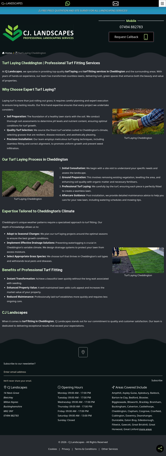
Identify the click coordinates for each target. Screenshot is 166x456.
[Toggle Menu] (162, 3)
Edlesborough (146, 420)
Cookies (52, 449)
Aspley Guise (130, 392)
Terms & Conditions (86, 449)
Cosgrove (144, 411)
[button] (83, 352)
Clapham (133, 411)
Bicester (143, 397)
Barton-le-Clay (120, 397)
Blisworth (132, 402)
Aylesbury (143, 392)
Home (7, 53)
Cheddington (119, 411)
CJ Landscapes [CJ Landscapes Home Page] (12, 3)
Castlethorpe (146, 406)
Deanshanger (144, 415)
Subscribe (156, 380)
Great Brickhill (140, 424)
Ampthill (116, 392)
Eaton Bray (131, 420)
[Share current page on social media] (160, 448)
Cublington (118, 415)
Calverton (132, 406)
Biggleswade (119, 402)
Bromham (155, 402)
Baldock (154, 392)
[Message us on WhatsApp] (67, 3)
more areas (145, 429)
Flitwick (116, 424)
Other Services (110, 449)
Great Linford (131, 429)
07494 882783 (131, 26)
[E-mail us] (116, 3)
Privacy (66, 449)
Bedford (133, 397)
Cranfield (156, 411)
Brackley (143, 402)
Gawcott (126, 424)
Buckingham (119, 406)
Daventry (131, 415)
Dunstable (117, 420)
